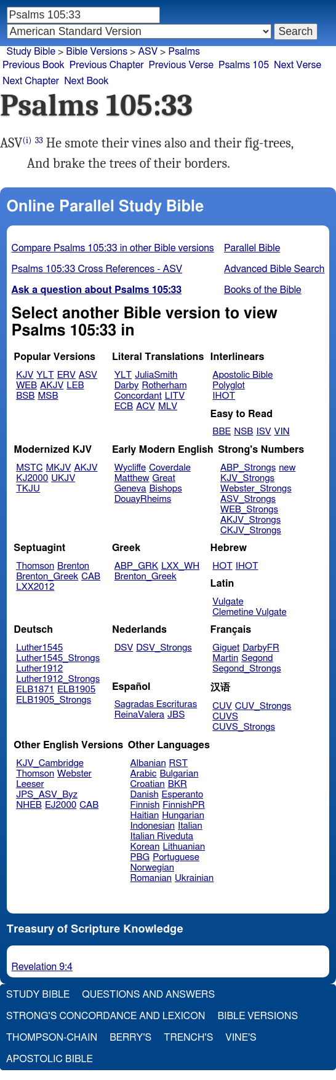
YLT (45, 375)
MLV (167, 406)
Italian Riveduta (161, 836)
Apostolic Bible (49, 1059)
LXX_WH (180, 566)
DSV (124, 647)
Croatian (147, 784)
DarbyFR (260, 647)
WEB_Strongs (249, 509)
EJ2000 (60, 805)
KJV (24, 375)
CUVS (225, 716)
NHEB (29, 805)
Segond (257, 658)
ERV (66, 375)
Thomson (35, 566)
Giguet (225, 647)
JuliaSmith (156, 375)
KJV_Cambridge (50, 763)
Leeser (30, 784)
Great (164, 478)
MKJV (58, 467)
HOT (222, 566)
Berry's (130, 1038)
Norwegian (152, 867)
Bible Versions (96, 52)
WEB (26, 385)
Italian (190, 826)
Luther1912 (39, 668)
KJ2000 (32, 478)
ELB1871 (35, 689)
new (287, 467)
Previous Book (33, 65)
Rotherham (164, 385)
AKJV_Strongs (250, 520)
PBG (140, 857)
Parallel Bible (252, 248)
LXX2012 (35, 587)
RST (178, 763)
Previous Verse (181, 65)
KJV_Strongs (247, 478)
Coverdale (170, 467)
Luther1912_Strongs (58, 679)
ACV (145, 406)
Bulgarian (178, 773)
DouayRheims (143, 499)
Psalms (183, 52)
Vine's (240, 1038)
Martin (225, 658)
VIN (282, 431)
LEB (75, 385)
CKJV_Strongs (250, 530)
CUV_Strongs (263, 706)
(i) (27, 140)
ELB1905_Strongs (53, 700)
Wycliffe (130, 467)
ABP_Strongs (248, 467)
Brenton (73, 566)
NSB (243, 431)
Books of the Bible (263, 290)
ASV (148, 52)
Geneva (130, 488)
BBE (221, 431)
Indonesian (152, 826)
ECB (123, 406)
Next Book (86, 81)
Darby (126, 385)
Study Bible (31, 52)
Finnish (145, 805)
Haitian (144, 815)
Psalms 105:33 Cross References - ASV (97, 269)
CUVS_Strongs (243, 727)
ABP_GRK (136, 566)
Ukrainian (194, 878)
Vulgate (227, 601)
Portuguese (176, 857)
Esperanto (183, 794)
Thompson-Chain (51, 1038)
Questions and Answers (148, 995)
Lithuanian (183, 846)
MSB (48, 396)
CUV (222, 706)
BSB (25, 396)
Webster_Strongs (256, 488)
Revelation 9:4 (42, 967)
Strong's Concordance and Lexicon (105, 1016)
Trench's (188, 1038)
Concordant (138, 396)
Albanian (148, 763)
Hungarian (183, 815)
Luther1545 (39, 647)
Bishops (165, 488)
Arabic (143, 773)
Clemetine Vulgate (249, 612)
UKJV (63, 478)
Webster (74, 773)
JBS (176, 714)
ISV (263, 431)
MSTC (29, 467)
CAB (90, 576)
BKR (177, 784)
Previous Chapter (107, 65)
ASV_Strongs (248, 499)
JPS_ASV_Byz (47, 794)
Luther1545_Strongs (58, 658)
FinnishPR (183, 805)
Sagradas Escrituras (155, 704)
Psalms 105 (243, 65)
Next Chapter (30, 81)
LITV (175, 396)
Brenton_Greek (47, 576)
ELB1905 (76, 689)
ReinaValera (139, 714)
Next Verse (297, 65)
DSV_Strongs (164, 647)
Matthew (132, 478)
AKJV (51, 385)
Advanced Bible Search (274, 269)
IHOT (223, 396)
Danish (144, 794)
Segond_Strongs (246, 668)
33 (39, 140)
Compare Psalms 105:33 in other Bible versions (113, 248)
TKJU (28, 488)
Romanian (151, 878)
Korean (145, 846)
